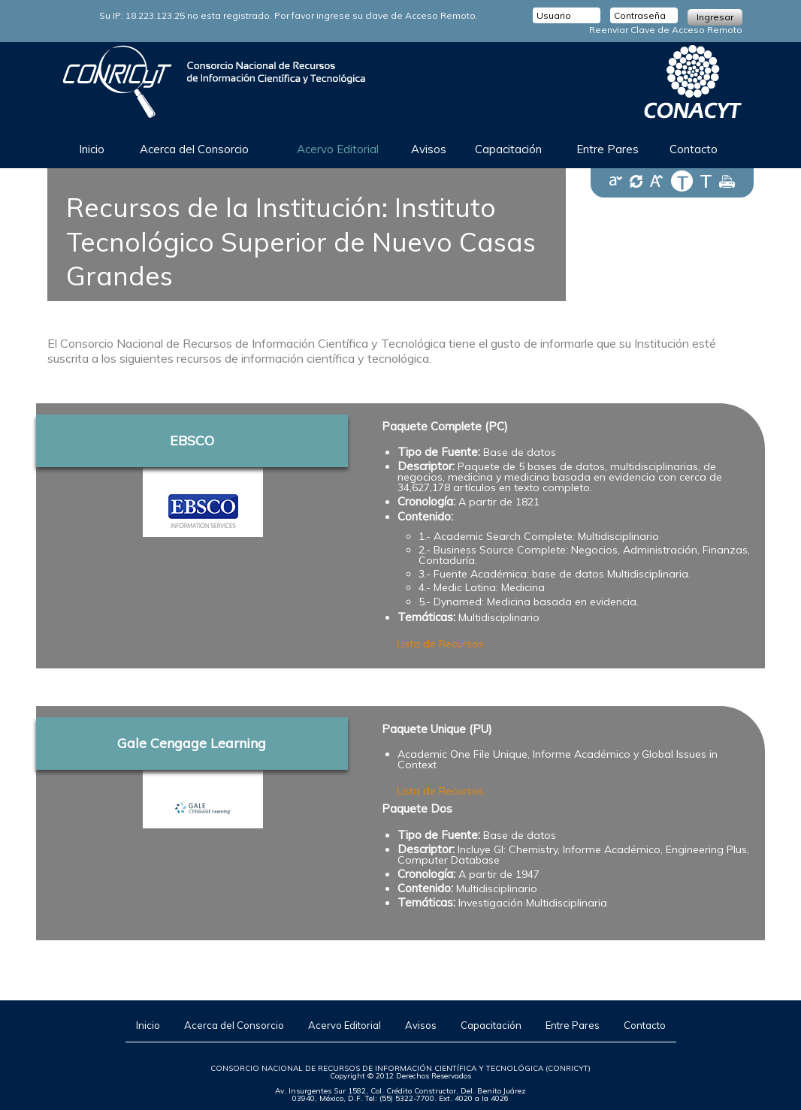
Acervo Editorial (344, 1025)
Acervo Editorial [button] (338, 149)
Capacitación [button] (508, 149)
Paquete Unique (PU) (437, 729)
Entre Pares (607, 149)
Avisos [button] (428, 149)
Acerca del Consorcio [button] (194, 149)
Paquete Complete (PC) (445, 426)
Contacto (645, 1025)
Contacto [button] (694, 149)
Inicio (91, 149)
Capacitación (491, 1025)
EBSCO (192, 440)
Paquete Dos (417, 808)
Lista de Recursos (440, 643)
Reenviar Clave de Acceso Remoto (665, 29)
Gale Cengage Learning (191, 743)
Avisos (421, 1025)
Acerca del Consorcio (234, 1025)
